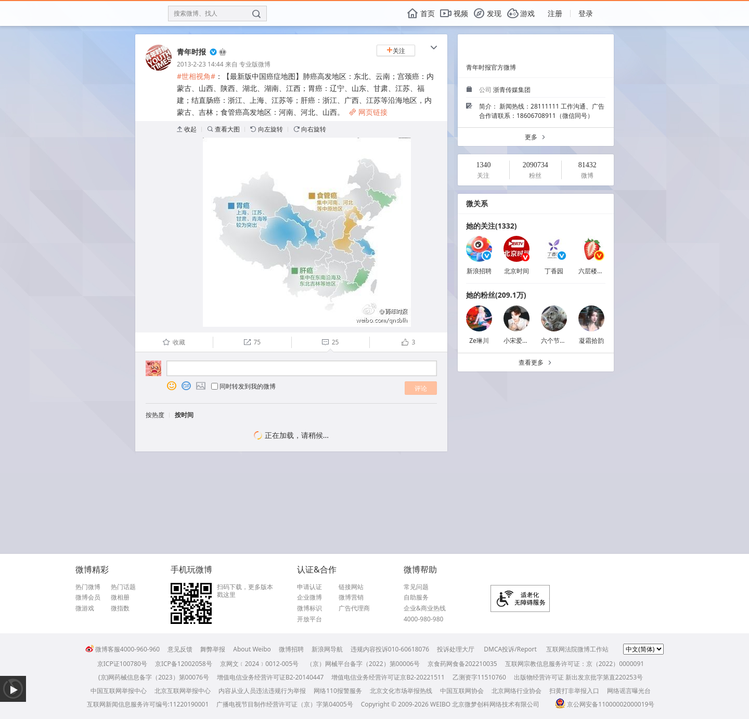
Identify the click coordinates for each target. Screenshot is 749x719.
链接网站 (351, 587)
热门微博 (87, 587)
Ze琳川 (479, 340)
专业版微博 (254, 64)
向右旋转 (309, 129)
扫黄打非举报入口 (574, 690)
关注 (395, 50)
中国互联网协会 (462, 690)
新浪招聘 (479, 271)
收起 (187, 129)
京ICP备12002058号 (183, 663)
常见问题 (416, 587)
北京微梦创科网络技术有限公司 (495, 704)
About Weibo (252, 649)
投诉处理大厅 (455, 649)
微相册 (120, 597)
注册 (555, 13)
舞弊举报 (212, 649)
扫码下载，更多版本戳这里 (245, 591)
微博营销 (351, 597)
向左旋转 (266, 129)
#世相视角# (196, 76)
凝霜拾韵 (591, 340)
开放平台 (309, 619)
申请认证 (309, 587)
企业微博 (309, 597)
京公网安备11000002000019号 (604, 704)
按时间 (184, 414)
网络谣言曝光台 (629, 690)
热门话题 (123, 587)
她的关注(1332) (491, 226)
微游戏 (84, 608)
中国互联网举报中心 (119, 690)
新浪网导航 (327, 649)
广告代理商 (354, 608)
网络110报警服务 (338, 690)
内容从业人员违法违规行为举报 (262, 690)
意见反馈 (179, 649)
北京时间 (516, 271)
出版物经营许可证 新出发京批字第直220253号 (578, 677)
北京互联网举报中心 (182, 690)
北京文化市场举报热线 (401, 690)
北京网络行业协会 (516, 690)
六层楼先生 (594, 271)
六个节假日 (556, 340)
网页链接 (368, 112)
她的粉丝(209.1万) (496, 295)
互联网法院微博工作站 (577, 649)
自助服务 (416, 597)
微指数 (120, 608)
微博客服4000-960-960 (122, 649)
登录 (585, 13)
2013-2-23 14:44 (200, 64)
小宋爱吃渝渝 (522, 340)
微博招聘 (291, 649)
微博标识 (309, 608)
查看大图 (223, 129)
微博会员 (87, 597)
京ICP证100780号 (122, 663)
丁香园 (554, 271)
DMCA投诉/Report (510, 649)
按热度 (155, 414)
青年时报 (191, 52)
